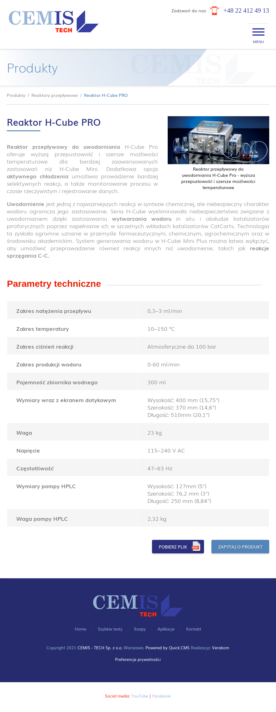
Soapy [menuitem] (140, 628)
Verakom (220, 647)
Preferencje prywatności (138, 659)
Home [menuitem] (80, 628)
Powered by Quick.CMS (168, 647)
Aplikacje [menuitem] (166, 628)
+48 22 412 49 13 (246, 10)
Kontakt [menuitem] (193, 628)
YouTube (139, 695)
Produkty (16, 95)
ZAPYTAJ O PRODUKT (240, 547)
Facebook (161, 695)
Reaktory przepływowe (54, 95)
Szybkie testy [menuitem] (110, 628)
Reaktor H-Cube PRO (106, 95)
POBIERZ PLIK (173, 547)
